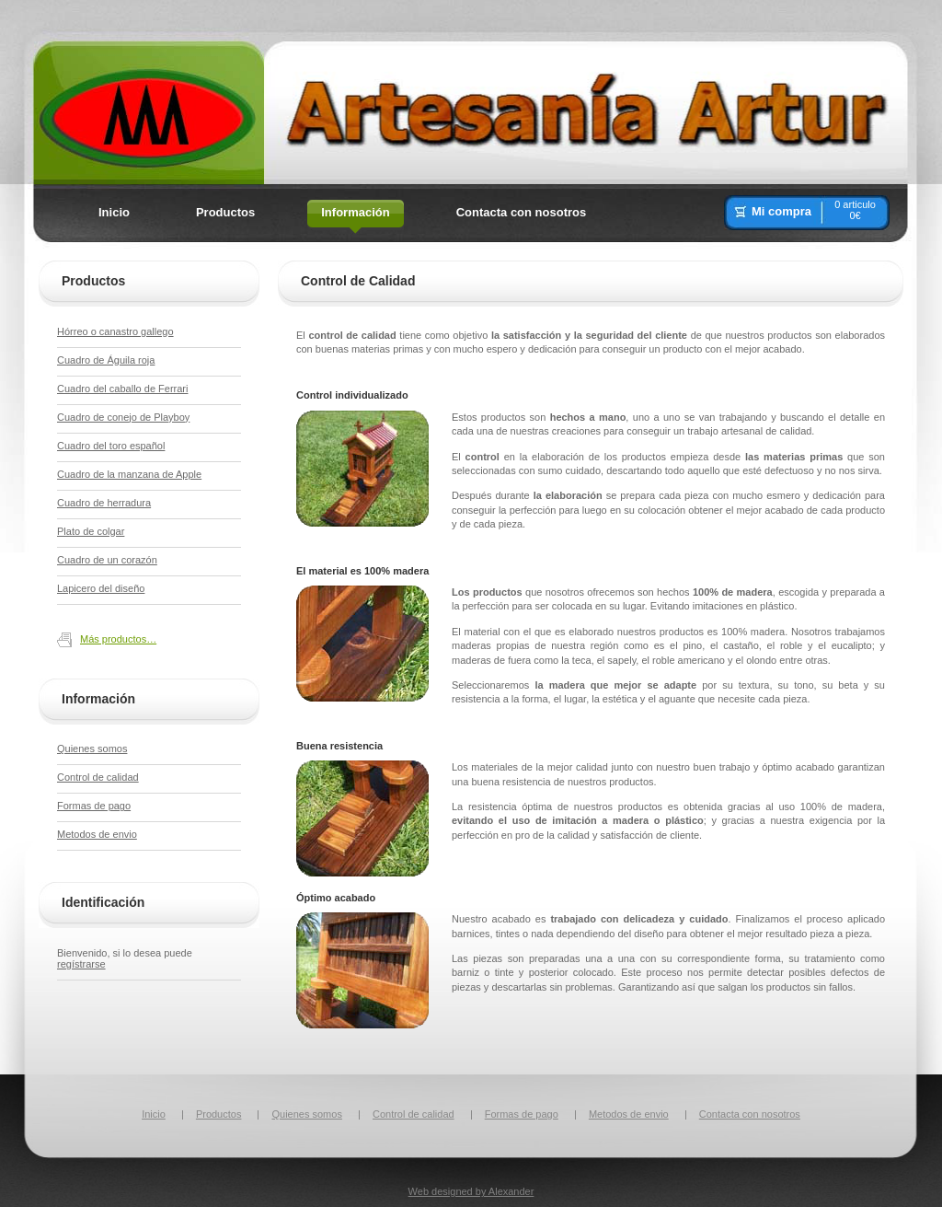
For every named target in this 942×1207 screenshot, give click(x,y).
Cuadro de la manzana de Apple (129, 474)
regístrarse (81, 963)
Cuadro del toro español (111, 445)
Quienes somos (92, 748)
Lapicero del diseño (100, 588)
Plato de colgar (90, 531)
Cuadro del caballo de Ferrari (122, 388)
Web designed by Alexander (471, 1191)
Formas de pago (94, 805)
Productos (219, 1114)
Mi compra (781, 211)
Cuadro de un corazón (107, 559)
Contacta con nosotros (749, 1114)
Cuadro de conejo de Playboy (123, 417)
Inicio (154, 1114)
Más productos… (118, 638)
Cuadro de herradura (104, 502)
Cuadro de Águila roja (106, 360)
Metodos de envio (97, 834)
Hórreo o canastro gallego (115, 331)
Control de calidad (98, 777)
